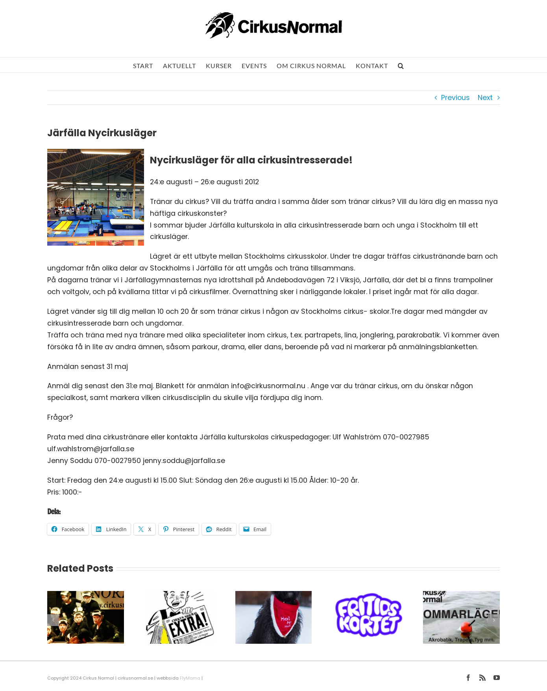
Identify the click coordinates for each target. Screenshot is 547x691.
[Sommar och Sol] (461, 596)
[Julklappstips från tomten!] (273, 596)
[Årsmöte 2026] (179, 596)
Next (485, 97)
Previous (455, 97)
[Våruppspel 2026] (85, 596)
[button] (401, 64)
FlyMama (190, 678)
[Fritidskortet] (367, 596)
